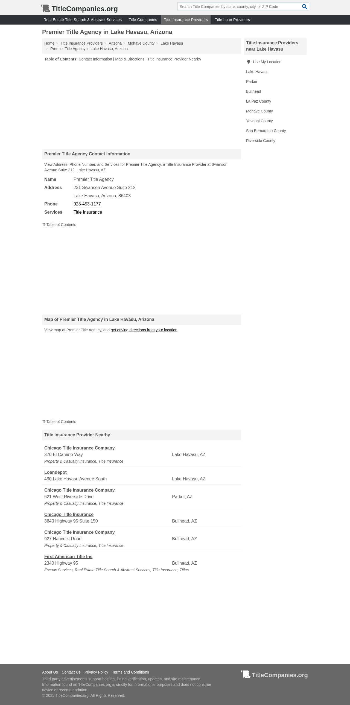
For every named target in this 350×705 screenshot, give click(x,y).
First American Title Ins (68, 556)
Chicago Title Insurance (69, 514)
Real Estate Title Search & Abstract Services (82, 20)
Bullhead (253, 91)
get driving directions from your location (144, 330)
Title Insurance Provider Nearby (174, 59)
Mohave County (259, 111)
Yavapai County (259, 121)
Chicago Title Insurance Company (79, 448)
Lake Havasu (257, 71)
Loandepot (55, 472)
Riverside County (260, 140)
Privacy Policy (96, 672)
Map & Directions (129, 59)
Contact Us (71, 672)
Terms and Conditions (130, 672)
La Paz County (258, 101)
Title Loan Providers (232, 20)
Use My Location (263, 62)
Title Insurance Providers (186, 20)
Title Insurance (88, 212)
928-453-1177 (87, 204)
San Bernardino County (266, 131)
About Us (50, 672)
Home (49, 43)
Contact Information (95, 59)
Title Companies (143, 20)
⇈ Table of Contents (59, 224)
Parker (251, 81)
